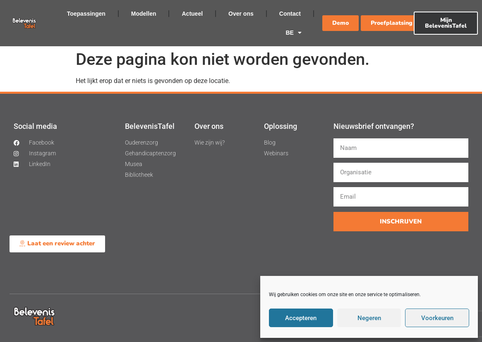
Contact (290, 13)
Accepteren (301, 318)
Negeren (369, 318)
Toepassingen (86, 13)
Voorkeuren (437, 318)
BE (293, 33)
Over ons (241, 13)
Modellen (143, 13)
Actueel (192, 13)
